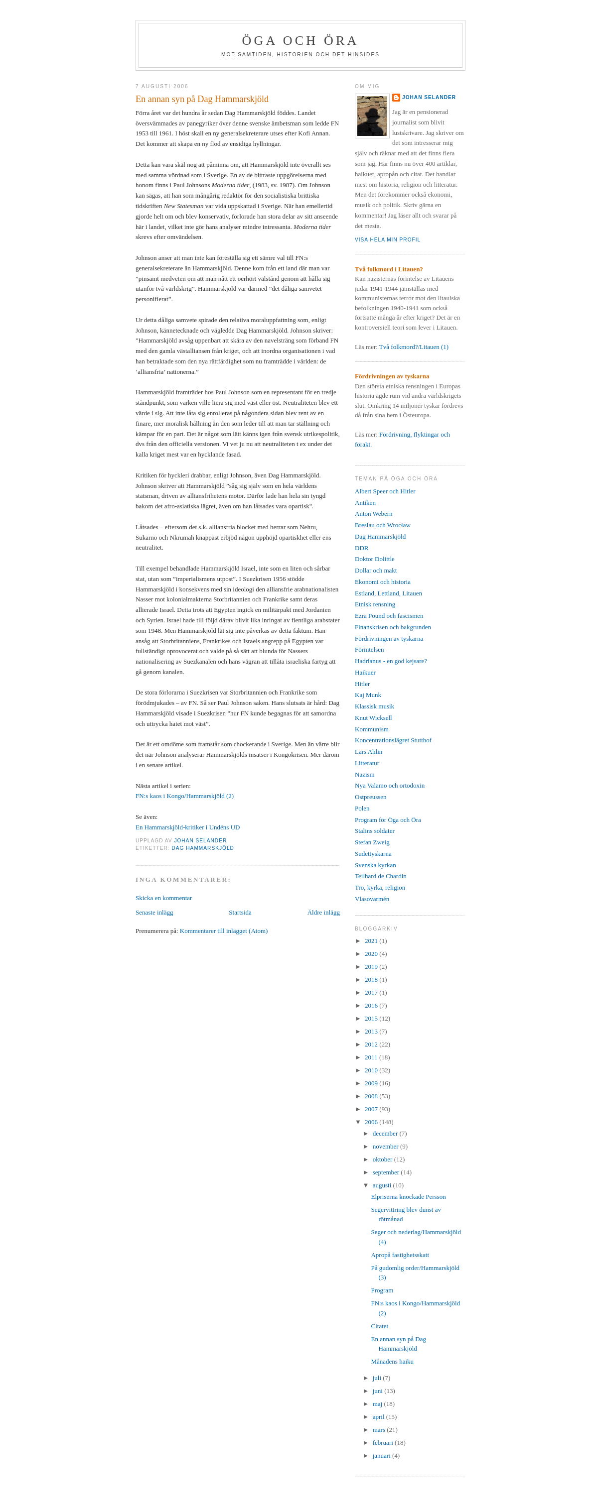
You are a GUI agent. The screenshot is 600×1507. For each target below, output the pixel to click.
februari (384, 1442)
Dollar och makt (376, 570)
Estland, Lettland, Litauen (388, 593)
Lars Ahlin (368, 751)
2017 (372, 992)
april (379, 1416)
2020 (372, 953)
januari (382, 1455)
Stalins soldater (375, 830)
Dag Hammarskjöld (202, 848)
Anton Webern (374, 513)
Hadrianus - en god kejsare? (391, 661)
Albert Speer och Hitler (385, 491)
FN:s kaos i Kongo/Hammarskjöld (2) (185, 796)
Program (382, 1290)
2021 (372, 940)
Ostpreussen (371, 797)
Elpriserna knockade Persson (408, 1196)
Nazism (365, 774)
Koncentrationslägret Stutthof (393, 740)
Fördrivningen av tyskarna (389, 638)
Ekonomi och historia (383, 581)
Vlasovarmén (372, 899)
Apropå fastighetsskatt (400, 1255)
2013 (372, 1031)
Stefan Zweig (372, 842)
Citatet (379, 1326)
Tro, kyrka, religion (380, 887)
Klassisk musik (374, 706)
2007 (372, 1109)
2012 (372, 1044)
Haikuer (365, 672)
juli (378, 1378)
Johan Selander (429, 97)
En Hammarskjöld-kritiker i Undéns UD (188, 827)
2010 (372, 1070)
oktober (383, 1159)
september (387, 1172)
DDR (361, 548)
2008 (372, 1096)
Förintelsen (369, 649)
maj (378, 1403)
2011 (372, 1057)
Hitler (362, 684)
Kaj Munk (368, 694)
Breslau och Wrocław (383, 525)
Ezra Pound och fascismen (389, 615)
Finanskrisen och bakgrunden (393, 627)
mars (380, 1429)
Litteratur (367, 763)
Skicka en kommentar (164, 898)
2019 (372, 966)
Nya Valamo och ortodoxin (390, 785)
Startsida (240, 912)
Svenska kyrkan (375, 865)
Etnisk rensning (375, 604)
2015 (372, 1018)
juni (378, 1390)
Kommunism (372, 729)
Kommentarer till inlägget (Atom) (224, 930)
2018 (372, 979)
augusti (383, 1185)
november (386, 1146)
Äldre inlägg (323, 912)
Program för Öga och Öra (388, 819)
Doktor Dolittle (375, 559)
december (386, 1133)
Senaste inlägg (154, 912)
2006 (372, 1122)
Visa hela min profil (388, 239)
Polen (362, 808)
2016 (372, 1005)
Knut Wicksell (373, 717)
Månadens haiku (392, 1361)
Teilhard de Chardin (381, 876)
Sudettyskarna (373, 853)
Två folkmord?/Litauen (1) (414, 346)
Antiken (365, 502)
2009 (372, 1083)
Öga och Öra (300, 40)
